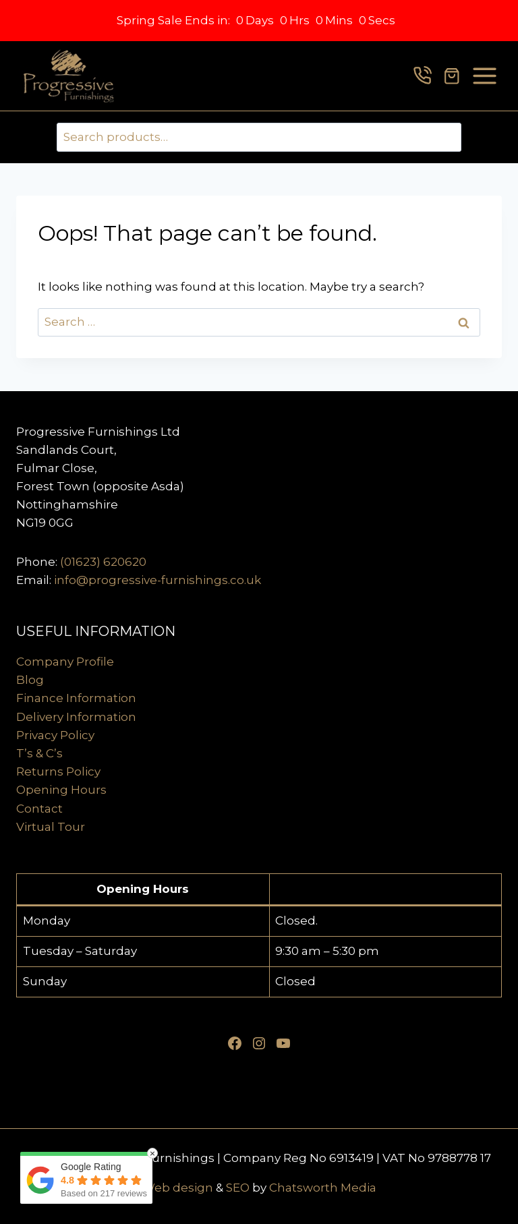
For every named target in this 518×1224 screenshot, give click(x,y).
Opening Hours (61, 789)
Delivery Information (76, 717)
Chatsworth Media (322, 1187)
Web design (177, 1187)
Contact (39, 808)
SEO (238, 1187)
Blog (30, 680)
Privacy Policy (55, 735)
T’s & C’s (39, 753)
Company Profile (65, 661)
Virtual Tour (50, 827)
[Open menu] (484, 76)
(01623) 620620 (103, 562)
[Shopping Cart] (452, 76)
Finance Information (76, 698)
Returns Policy (58, 771)
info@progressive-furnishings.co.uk (157, 580)
